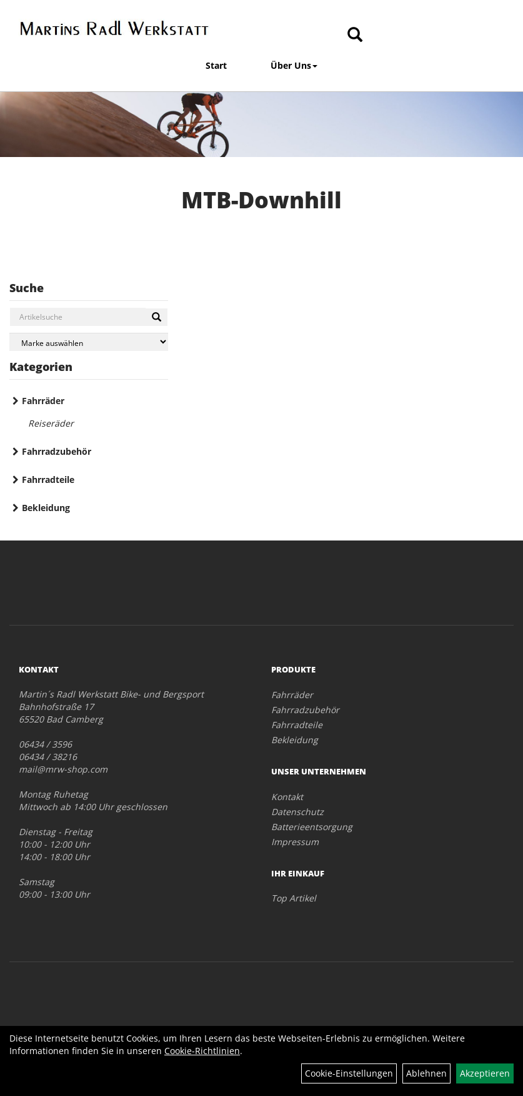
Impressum (295, 842)
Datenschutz (297, 812)
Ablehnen (426, 1073)
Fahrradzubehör (56, 451)
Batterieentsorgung (311, 827)
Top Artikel (293, 898)
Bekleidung (46, 508)
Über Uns (294, 65)
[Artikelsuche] (354, 35)
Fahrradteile (48, 479)
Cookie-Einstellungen (349, 1073)
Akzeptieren (485, 1073)
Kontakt (287, 797)
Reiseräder (51, 423)
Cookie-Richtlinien (202, 1051)
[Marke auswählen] (88, 342)
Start (216, 65)
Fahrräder (43, 401)
